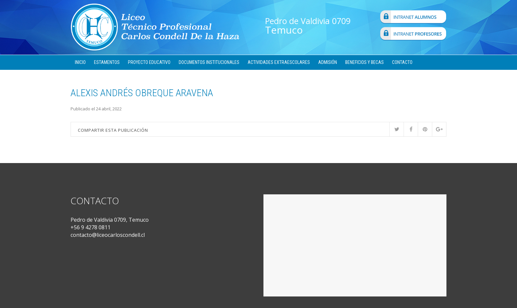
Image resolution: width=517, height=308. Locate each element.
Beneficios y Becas (364, 62)
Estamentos (107, 62)
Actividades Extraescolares (279, 62)
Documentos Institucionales (209, 62)
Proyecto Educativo (149, 62)
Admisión (327, 62)
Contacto (402, 62)
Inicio (80, 62)
